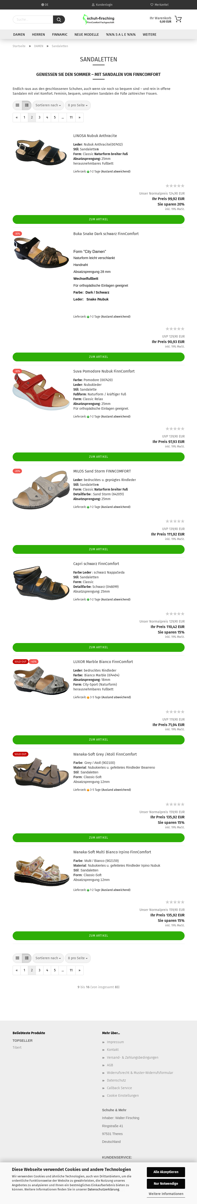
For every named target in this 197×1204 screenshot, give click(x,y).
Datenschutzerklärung (103, 1189)
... (63, 117)
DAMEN (19, 34)
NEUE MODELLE (87, 34)
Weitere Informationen (166, 1194)
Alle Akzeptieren (166, 1172)
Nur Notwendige (166, 1184)
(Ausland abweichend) (115, 171)
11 (71, 117)
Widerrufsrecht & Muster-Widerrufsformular (140, 1073)
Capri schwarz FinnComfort (96, 563)
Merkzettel (159, 4)
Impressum (115, 1042)
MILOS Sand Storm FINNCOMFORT (102, 471)
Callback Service (119, 1088)
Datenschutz (116, 1080)
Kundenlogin (102, 4)
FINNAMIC (59, 34)
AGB (110, 1065)
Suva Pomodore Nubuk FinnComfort (104, 371)
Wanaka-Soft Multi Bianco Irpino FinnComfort (112, 852)
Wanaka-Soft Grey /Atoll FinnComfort (105, 754)
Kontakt (113, 1050)
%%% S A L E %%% (121, 34)
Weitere (149, 34)
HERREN (38, 34)
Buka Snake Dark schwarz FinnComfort (106, 233)
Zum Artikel (98, 219)
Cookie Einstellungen (123, 1096)
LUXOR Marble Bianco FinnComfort (103, 661)
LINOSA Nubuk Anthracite (95, 135)
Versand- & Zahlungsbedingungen (132, 1058)
